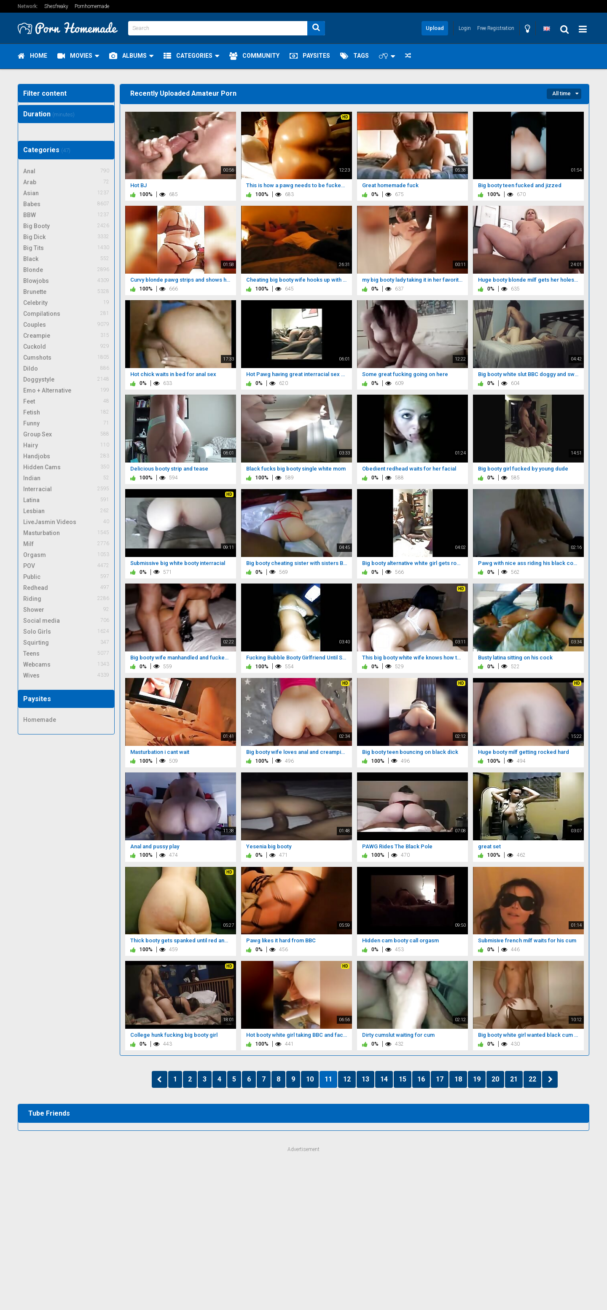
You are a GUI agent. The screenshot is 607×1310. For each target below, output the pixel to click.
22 (532, 1079)
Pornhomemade (92, 6)
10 (310, 1079)
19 (477, 1079)
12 (347, 1079)
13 (365, 1079)
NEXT (550, 1079)
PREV (159, 1079)
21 (514, 1079)
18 (458, 1079)
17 (439, 1079)
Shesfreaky (56, 6)
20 (495, 1079)
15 (402, 1079)
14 (384, 1079)
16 (421, 1079)
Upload (435, 28)
